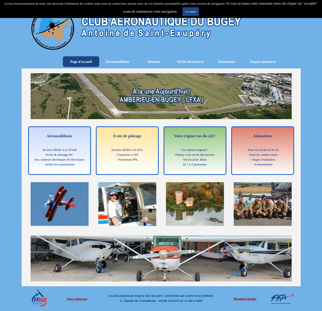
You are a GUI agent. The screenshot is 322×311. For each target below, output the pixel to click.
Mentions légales (244, 299)
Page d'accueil (81, 62)
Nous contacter (77, 299)
